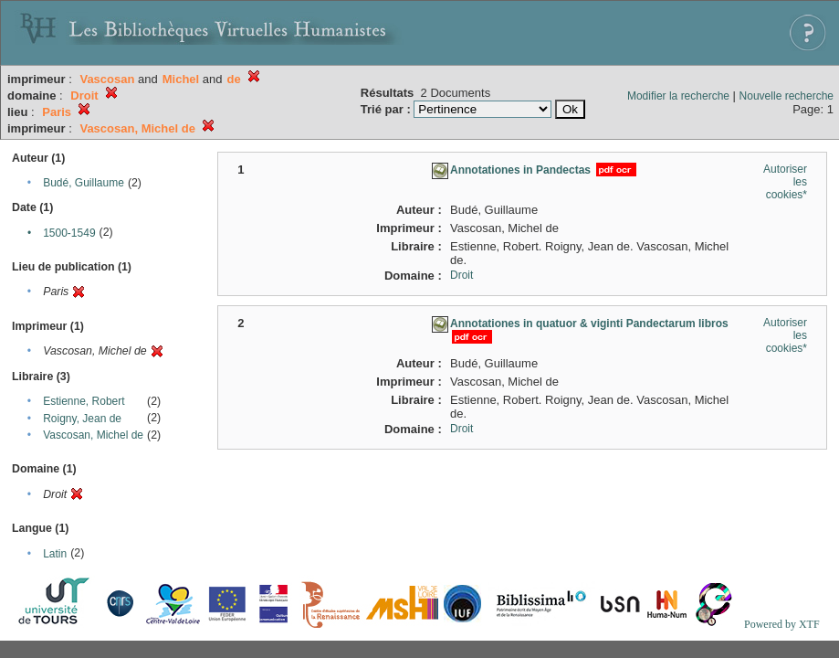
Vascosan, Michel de (93, 435)
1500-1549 (69, 233)
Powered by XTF (782, 624)
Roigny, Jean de (82, 418)
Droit (461, 275)
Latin (55, 553)
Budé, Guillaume (83, 182)
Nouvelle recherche (786, 96)
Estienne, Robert (83, 401)
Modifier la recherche (678, 96)
